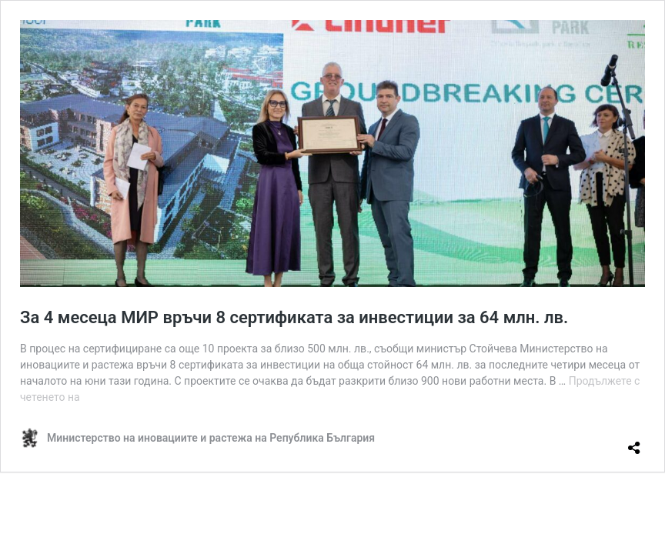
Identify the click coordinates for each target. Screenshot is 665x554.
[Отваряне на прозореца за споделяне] (634, 441)
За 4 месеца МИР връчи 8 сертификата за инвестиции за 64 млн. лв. (294, 317)
